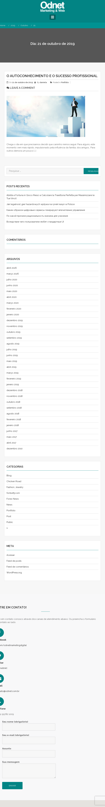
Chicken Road (14, 481)
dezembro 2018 (15, 390)
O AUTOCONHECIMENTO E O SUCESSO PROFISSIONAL (52, 76)
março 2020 (13, 303)
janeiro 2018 (13, 425)
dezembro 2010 (15, 448)
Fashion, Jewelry (15, 487)
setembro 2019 (14, 338)
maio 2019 (12, 361)
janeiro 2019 (13, 384)
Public (10, 522)
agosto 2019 (13, 343)
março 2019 (12, 373)
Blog (9, 475)
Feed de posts (14, 561)
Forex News (13, 499)
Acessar (11, 555)
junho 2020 (12, 285)
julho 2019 (12, 349)
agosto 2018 (13, 413)
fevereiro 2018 (14, 419)
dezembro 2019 (15, 320)
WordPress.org (14, 572)
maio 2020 (12, 291)
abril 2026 (12, 268)
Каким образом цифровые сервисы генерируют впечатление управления (46, 210)
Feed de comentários (18, 566)
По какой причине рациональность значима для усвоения (37, 216)
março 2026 (13, 273)
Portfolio (65, 82)
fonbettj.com (13, 493)
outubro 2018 (13, 402)
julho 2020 (12, 279)
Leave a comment (22, 87)
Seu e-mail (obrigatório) (28, 738)
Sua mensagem (29, 770)
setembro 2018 (14, 407)
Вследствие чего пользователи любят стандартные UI (35, 221)
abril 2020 (12, 297)
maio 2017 (12, 437)
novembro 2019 (15, 326)
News (9, 504)
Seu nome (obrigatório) (28, 724)
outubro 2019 (13, 332)
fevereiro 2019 (14, 378)
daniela (43, 82)
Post (9, 516)
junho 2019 (12, 355)
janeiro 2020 (13, 314)
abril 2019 (11, 367)
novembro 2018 (15, 396)
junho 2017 (12, 431)
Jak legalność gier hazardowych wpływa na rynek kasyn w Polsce (41, 204)
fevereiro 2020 (14, 308)
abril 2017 (11, 442)
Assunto (28, 751)
